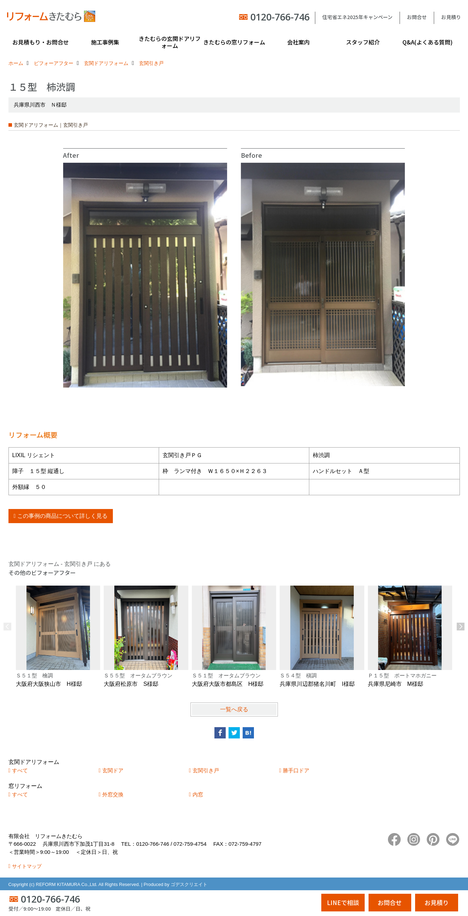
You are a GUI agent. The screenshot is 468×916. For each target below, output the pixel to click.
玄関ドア (112, 770)
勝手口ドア (296, 770)
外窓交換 (112, 794)
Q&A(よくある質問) (427, 42)
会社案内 (298, 42)
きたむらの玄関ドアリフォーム (170, 42)
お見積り (451, 16)
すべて (20, 770)
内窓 (198, 794)
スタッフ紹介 (363, 42)
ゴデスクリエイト (189, 884)
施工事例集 (105, 42)
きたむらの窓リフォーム (234, 42)
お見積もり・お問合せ (40, 42)
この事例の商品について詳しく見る (62, 516)
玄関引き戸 (206, 770)
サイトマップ (27, 866)
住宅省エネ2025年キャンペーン (357, 16)
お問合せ (417, 16)
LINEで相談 (343, 902)
